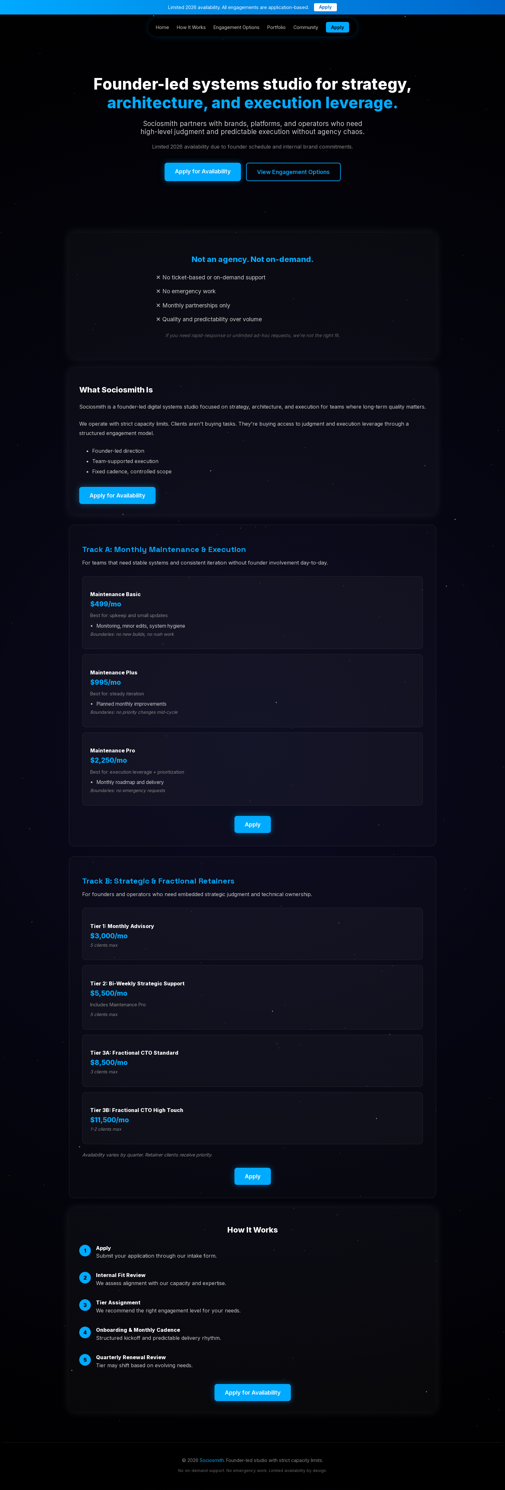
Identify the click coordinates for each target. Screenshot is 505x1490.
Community (305, 27)
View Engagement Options (293, 172)
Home (162, 27)
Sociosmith (212, 1460)
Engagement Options (237, 27)
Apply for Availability (203, 171)
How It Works (191, 27)
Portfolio (276, 27)
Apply (325, 7)
